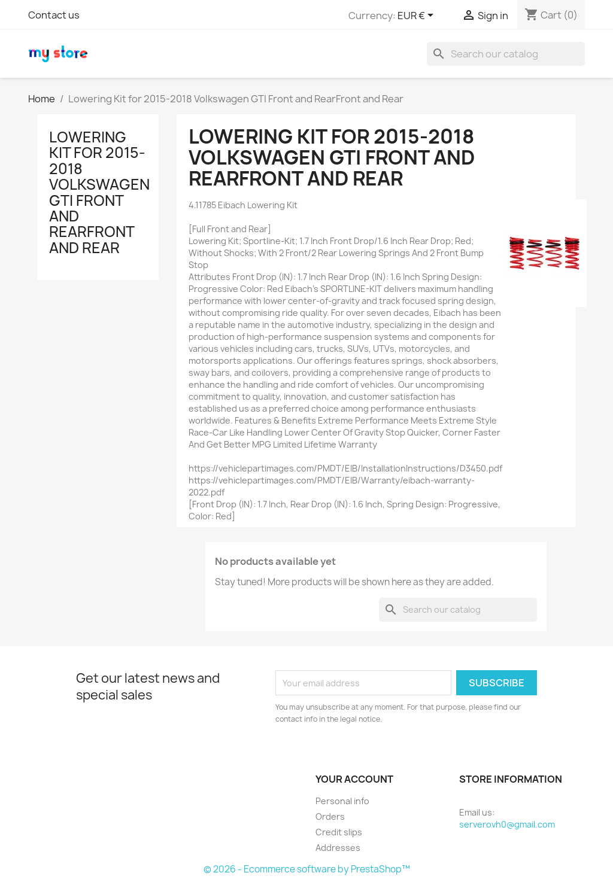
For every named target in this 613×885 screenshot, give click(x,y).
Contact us (54, 15)
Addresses (337, 847)
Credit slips (338, 832)
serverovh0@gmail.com (507, 824)
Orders (330, 816)
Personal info (342, 801)
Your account (354, 779)
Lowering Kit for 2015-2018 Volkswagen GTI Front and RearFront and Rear (99, 192)
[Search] (506, 54)
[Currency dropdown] (417, 16)
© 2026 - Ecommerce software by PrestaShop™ (307, 869)
